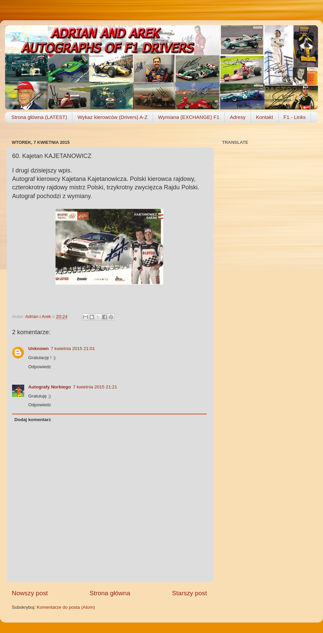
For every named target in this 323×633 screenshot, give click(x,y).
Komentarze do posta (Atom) (66, 607)
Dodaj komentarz (32, 419)
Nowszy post (30, 593)
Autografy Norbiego (49, 386)
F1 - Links (295, 117)
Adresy (238, 117)
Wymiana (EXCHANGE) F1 (188, 117)
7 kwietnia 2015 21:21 (95, 386)
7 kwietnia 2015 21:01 (73, 348)
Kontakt (264, 117)
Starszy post (189, 593)
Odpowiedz (39, 366)
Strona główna (109, 593)
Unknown (38, 348)
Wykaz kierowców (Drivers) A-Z (112, 117)
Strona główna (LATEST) (39, 117)
